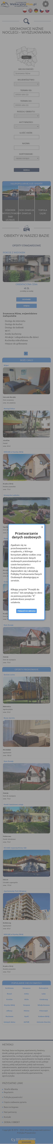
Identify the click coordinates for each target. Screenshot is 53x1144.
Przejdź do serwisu (27, 611)
